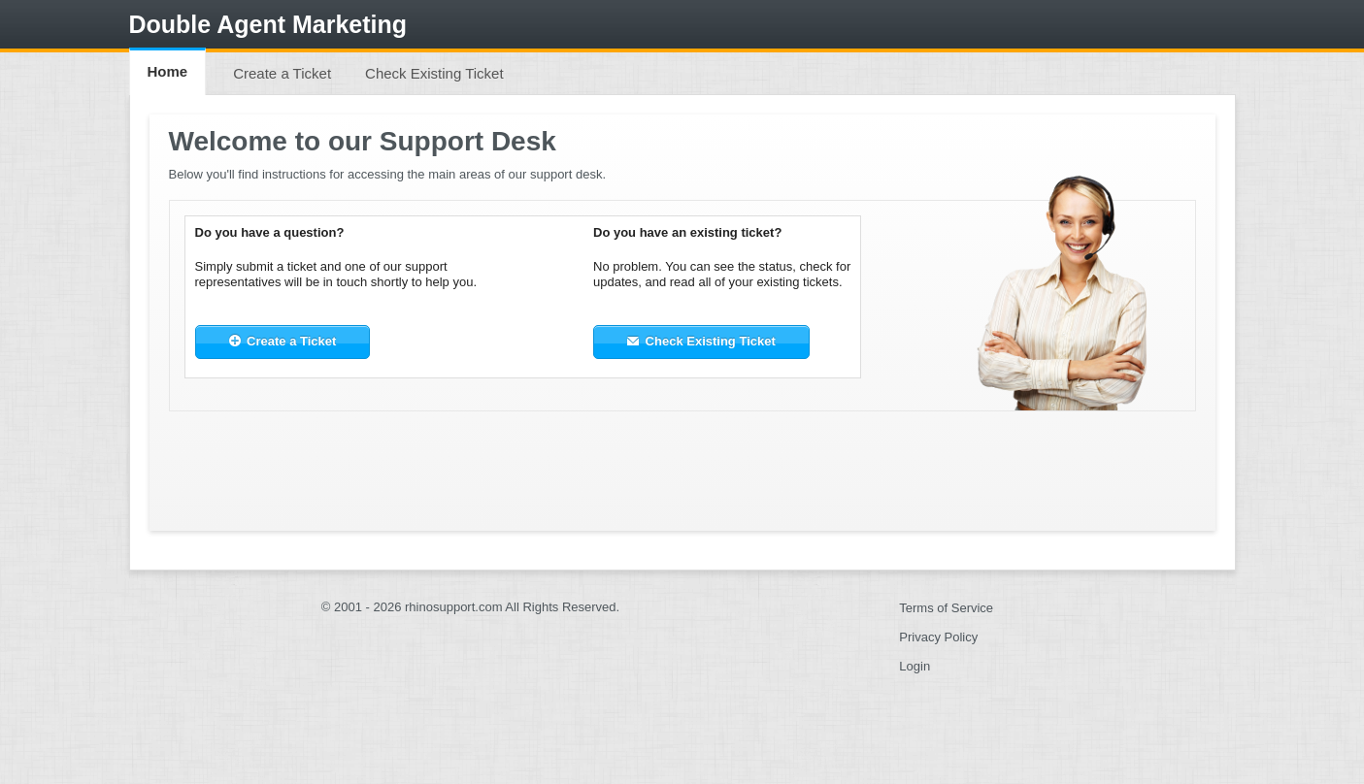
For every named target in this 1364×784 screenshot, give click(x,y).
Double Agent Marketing (268, 24)
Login (914, 666)
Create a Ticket (282, 73)
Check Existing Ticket (434, 73)
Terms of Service (946, 608)
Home (168, 71)
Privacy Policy (938, 637)
